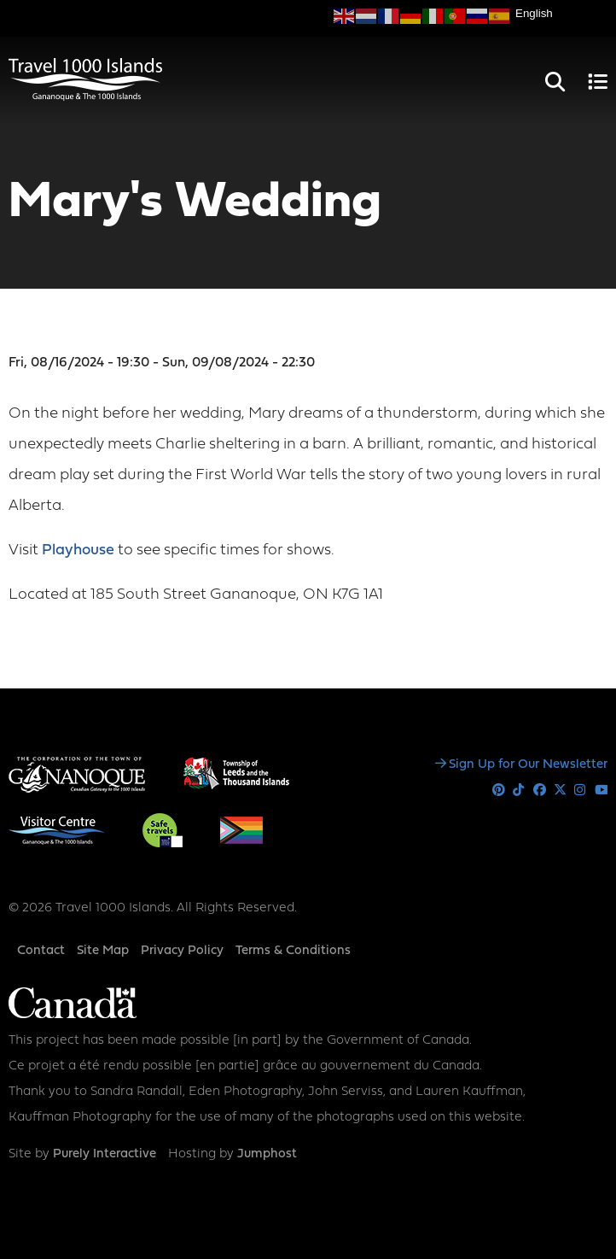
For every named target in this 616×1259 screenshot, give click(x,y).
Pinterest (498, 790)
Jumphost (267, 1154)
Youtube (601, 790)
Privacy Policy (182, 951)
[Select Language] (561, 13)
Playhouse (80, 550)
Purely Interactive (104, 1154)
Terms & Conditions (293, 951)
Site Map (103, 951)
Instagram (580, 790)
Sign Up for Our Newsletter (528, 764)
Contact (41, 951)
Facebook (539, 790)
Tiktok (519, 790)
